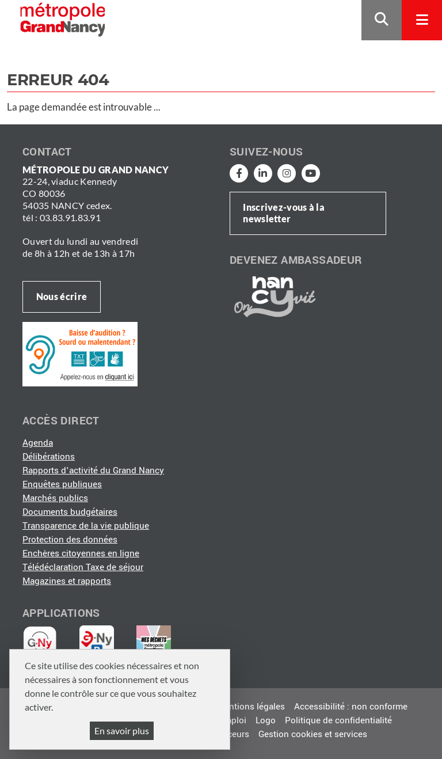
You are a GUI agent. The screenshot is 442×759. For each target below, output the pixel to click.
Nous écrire (61, 296)
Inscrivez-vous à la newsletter (284, 213)
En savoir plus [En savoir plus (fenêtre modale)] (121, 730)
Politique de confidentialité (338, 720)
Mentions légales (251, 706)
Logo (266, 720)
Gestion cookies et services (312, 734)
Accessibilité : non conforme (350, 706)
